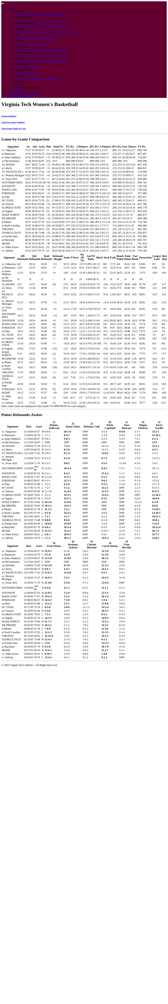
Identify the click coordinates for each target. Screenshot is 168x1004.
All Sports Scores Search (21, 96)
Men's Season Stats (24, 37)
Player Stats (45, 14)
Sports (11, 8)
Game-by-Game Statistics (13, 122)
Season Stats (31, 14)
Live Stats (19, 14)
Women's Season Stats (46, 37)
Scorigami (72, 31)
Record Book (59, 14)
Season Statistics (8, 116)
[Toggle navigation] (2, 3)
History (43, 43)
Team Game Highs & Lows (13, 128)
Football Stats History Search (23, 93)
